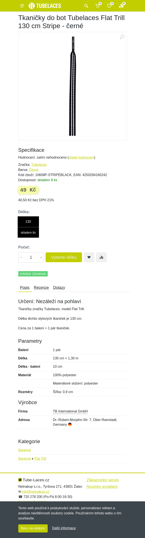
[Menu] (22, 6)
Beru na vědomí (33, 528)
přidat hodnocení (81, 157)
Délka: (24, 212)
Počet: (24, 247)
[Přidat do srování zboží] (101, 257)
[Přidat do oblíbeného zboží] (89, 257)
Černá (33, 170)
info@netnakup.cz (35, 491)
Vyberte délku (64, 257)
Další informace (64, 528)
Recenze (41, 287)
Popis (25, 287)
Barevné (24, 450)
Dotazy (59, 287)
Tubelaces (39, 164)
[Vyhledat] (85, 5)
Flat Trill (40, 458)
